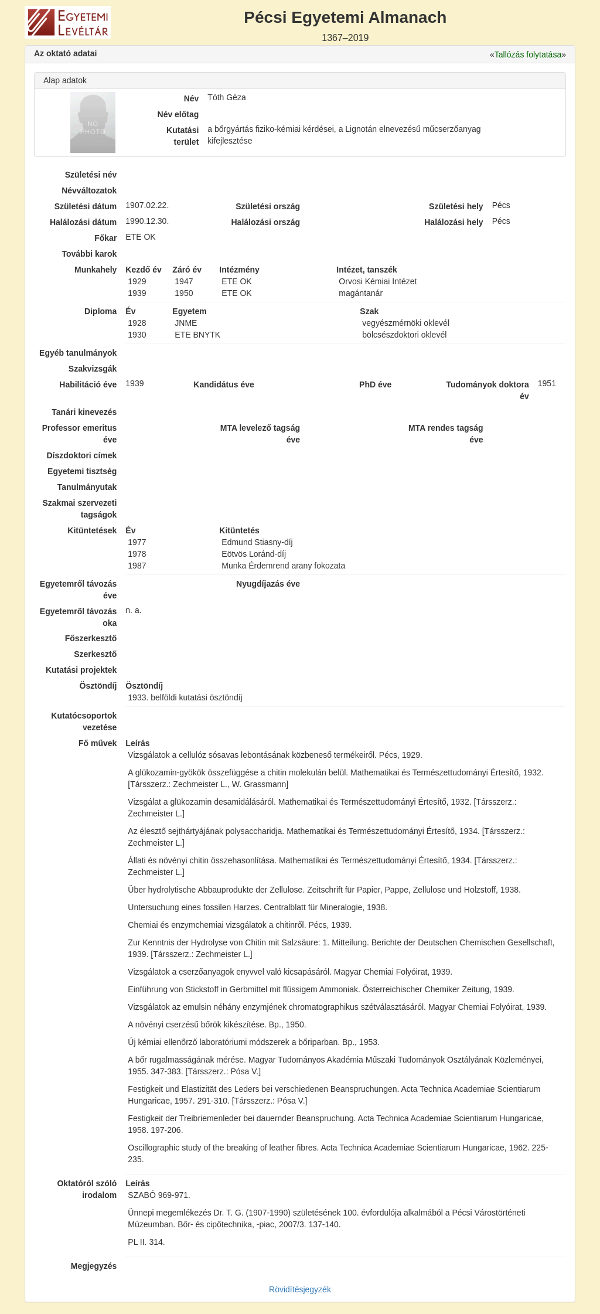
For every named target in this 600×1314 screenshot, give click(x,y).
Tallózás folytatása (528, 54)
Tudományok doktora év (487, 390)
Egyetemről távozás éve (78, 589)
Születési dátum (85, 206)
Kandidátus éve (223, 384)
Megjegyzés (94, 1266)
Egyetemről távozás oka (78, 617)
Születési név (91, 174)
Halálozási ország (265, 222)
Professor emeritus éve (79, 433)
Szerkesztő (95, 654)
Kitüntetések (92, 530)
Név (191, 98)
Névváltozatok (89, 190)
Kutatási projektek (81, 670)
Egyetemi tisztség (82, 471)
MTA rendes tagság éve (445, 433)
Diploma (100, 311)
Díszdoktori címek (82, 455)
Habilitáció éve (88, 384)
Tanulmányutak (87, 487)
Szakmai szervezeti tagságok (79, 508)
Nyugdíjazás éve (268, 583)
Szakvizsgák (93, 368)
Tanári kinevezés (84, 412)
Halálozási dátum (83, 222)
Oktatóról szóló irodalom (87, 1189)
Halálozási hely (453, 222)
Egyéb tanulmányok (78, 353)
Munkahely (95, 269)
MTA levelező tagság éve (260, 433)
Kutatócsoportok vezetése (84, 721)
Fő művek (98, 743)
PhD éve (375, 384)
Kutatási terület (182, 136)
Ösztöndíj (98, 685)
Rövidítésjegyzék (300, 1289)
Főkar (105, 238)
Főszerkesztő (91, 638)
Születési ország (268, 206)
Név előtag (178, 114)
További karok (89, 253)
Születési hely (456, 206)
